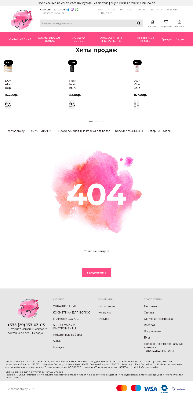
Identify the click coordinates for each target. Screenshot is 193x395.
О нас (111, 9)
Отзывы (103, 319)
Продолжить (96, 272)
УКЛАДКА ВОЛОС (65, 319)
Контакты (107, 12)
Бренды (58, 347)
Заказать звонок (53, 12)
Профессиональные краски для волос (84, 131)
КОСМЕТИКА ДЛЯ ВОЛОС (71, 312)
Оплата (142, 9)
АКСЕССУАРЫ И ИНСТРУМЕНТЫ (64, 326)
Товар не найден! (160, 131)
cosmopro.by (16, 131)
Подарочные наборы (67, 334)
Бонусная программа (165, 9)
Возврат (149, 325)
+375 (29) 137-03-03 (52, 9)
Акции (57, 341)
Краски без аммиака (129, 131)
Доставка (126, 9)
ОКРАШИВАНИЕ (41, 131)
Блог (100, 9)
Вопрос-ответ (153, 331)
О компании (106, 306)
